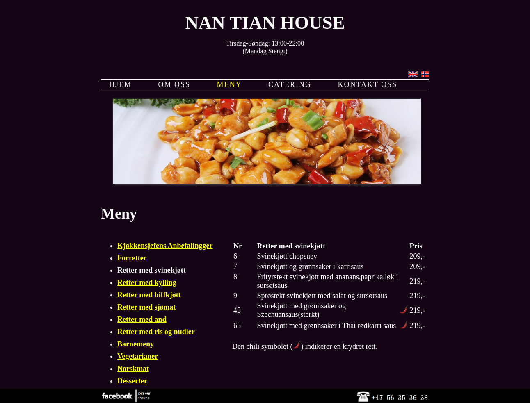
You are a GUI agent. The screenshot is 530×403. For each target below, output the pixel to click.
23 (253, 181)
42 (253, 190)
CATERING (289, 84)
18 (396, 172)
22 (242, 181)
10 (314, 190)
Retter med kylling (146, 282)
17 (386, 172)
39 (222, 190)
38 (406, 181)
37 (396, 181)
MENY (229, 84)
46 (294, 190)
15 (365, 172)
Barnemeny (135, 344)
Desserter (132, 381)
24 (263, 181)
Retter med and (142, 319)
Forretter (132, 258)
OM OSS (174, 84)
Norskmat (133, 368)
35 (376, 181)
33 (355, 181)
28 (304, 181)
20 (222, 181)
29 (314, 181)
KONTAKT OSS (368, 84)
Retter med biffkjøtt (149, 295)
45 (283, 190)
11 (324, 190)
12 (335, 172)
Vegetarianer (137, 356)
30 (324, 181)
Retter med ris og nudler (156, 332)
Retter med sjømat (146, 307)
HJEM (120, 84)
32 (345, 181)
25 (273, 181)
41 (242, 190)
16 (376, 172)
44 (273, 190)
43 (263, 190)
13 (345, 172)
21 (232, 181)
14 (355, 172)
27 (294, 181)
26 (283, 181)
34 (365, 181)
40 (232, 190)
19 (406, 172)
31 (335, 181)
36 (386, 181)
